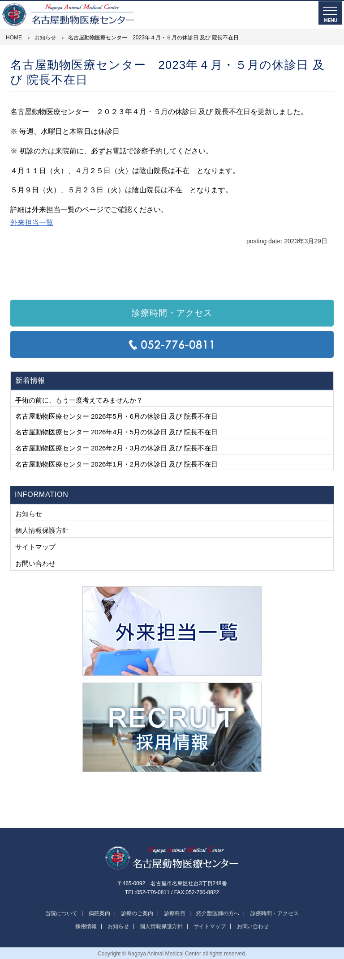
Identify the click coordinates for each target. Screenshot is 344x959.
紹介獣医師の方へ (217, 913)
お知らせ (28, 514)
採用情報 (86, 926)
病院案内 (99, 913)
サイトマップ (35, 547)
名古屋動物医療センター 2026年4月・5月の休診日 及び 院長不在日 (116, 432)
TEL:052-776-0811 (172, 344)
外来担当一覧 (31, 222)
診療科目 (174, 913)
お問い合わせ (35, 563)
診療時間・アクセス (172, 313)
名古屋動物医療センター (172, 858)
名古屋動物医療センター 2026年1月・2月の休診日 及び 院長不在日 (116, 464)
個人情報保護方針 (42, 530)
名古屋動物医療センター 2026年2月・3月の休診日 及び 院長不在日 (116, 448)
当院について (61, 913)
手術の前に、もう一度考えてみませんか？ (79, 400)
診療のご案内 (137, 913)
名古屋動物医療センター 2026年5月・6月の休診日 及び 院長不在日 (116, 416)
